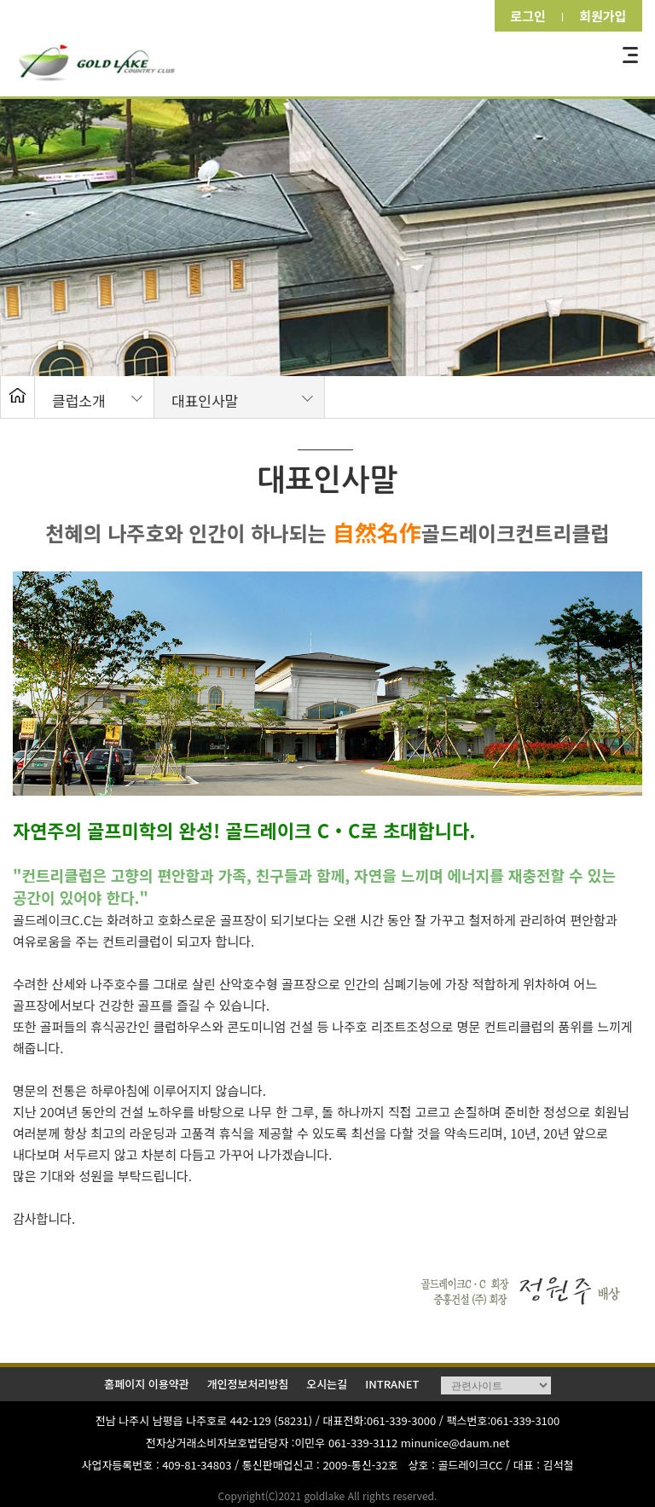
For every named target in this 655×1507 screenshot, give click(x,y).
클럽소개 (79, 400)
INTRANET (392, 1384)
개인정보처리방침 (248, 1384)
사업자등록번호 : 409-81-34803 (157, 1465)
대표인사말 (204, 400)
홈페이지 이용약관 (146, 1384)
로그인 (523, 16)
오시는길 (326, 1384)
